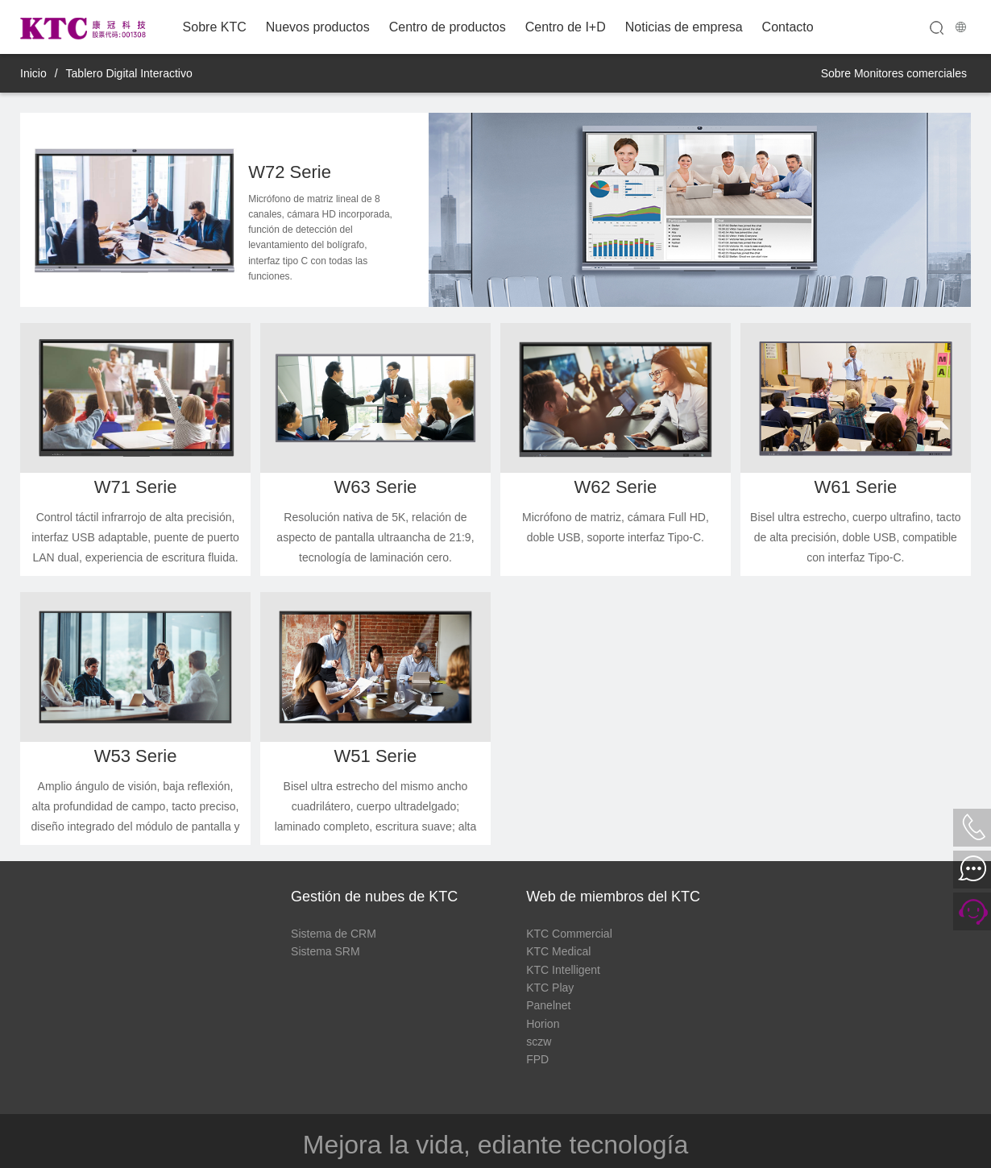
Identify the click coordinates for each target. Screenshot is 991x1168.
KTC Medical (558, 951)
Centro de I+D (565, 27)
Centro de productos (447, 27)
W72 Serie (289, 172)
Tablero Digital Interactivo (129, 73)
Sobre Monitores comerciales (894, 73)
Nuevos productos (318, 27)
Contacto (788, 27)
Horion (542, 1023)
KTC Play (550, 987)
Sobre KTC (215, 27)
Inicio (33, 73)
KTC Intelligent (563, 969)
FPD (537, 1059)
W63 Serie (375, 487)
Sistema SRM (325, 951)
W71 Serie (135, 487)
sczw (538, 1041)
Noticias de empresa (684, 27)
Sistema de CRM (333, 933)
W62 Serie (615, 487)
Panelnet (548, 1005)
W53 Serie (135, 756)
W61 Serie (855, 487)
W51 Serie (375, 756)
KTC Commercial (569, 933)
